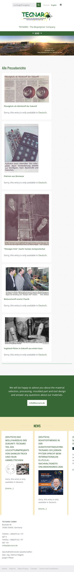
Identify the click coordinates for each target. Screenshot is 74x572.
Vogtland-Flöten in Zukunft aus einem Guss (23, 348)
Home (4, 568)
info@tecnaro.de (37, 403)
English (54, 5)
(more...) (9, 488)
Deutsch (47, 5)
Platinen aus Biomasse (14, 176)
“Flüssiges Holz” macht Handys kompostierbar (24, 249)
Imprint (12, 568)
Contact (33, 568)
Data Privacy (23, 568)
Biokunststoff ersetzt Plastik (16, 299)
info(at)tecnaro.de (10, 545)
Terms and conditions (48, 568)
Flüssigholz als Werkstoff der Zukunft (20, 106)
